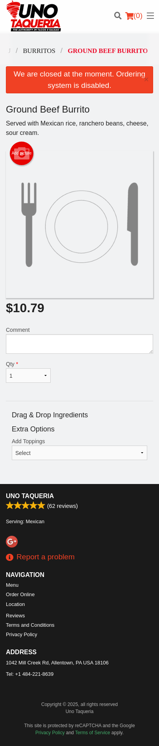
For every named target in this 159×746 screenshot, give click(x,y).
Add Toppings (79, 449)
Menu (12, 585)
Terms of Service (92, 732)
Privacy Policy (21, 634)
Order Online (20, 594)
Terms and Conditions (30, 625)
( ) (134, 16)
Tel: (29, 674)
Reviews (15, 616)
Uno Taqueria (30, 496)
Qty (28, 372)
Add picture (22, 153)
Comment (79, 340)
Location (15, 604)
